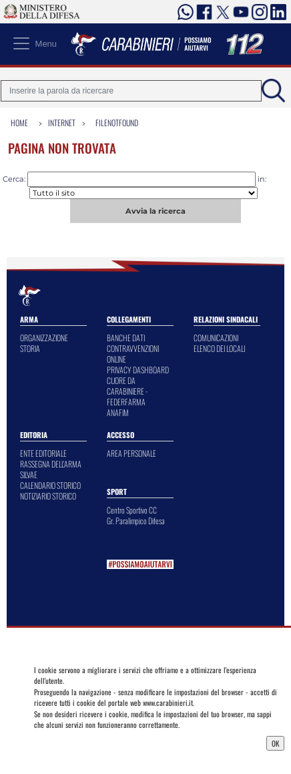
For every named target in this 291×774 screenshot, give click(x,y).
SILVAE (28, 474)
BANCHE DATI (126, 337)
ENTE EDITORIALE (43, 453)
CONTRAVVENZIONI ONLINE (133, 354)
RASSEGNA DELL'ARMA (50, 463)
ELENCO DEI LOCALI (219, 348)
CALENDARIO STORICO (50, 485)
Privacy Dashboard (66, 742)
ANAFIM (118, 412)
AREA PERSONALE (131, 453)
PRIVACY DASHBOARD (138, 369)
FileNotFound (116, 122)
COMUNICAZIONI (216, 337)
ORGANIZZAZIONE (44, 337)
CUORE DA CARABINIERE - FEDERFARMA (127, 391)
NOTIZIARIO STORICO (48, 496)
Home (19, 122)
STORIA (30, 348)
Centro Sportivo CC (132, 510)
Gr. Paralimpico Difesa (136, 520)
